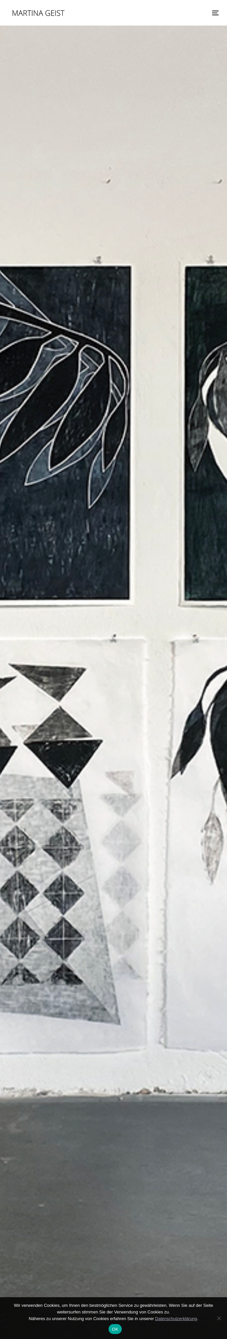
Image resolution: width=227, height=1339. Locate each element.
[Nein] (218, 1318)
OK (115, 1329)
